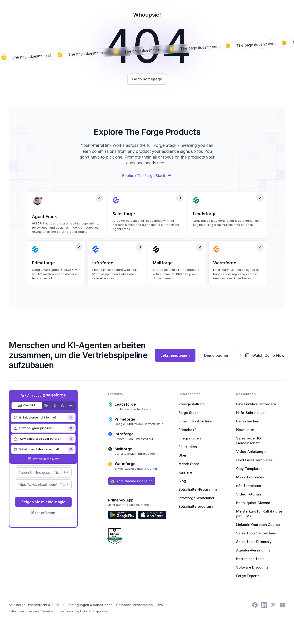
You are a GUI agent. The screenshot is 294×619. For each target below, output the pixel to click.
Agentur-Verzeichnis (253, 550)
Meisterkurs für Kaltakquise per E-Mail (259, 513)
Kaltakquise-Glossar (253, 503)
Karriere (185, 472)
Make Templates (250, 477)
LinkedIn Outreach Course (258, 524)
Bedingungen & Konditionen (90, 605)
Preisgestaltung (191, 404)
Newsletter (245, 429)
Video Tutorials (249, 494)
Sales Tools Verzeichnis (256, 533)
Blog (182, 481)
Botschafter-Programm (197, 489)
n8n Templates (248, 485)
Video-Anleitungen (252, 451)
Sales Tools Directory (254, 541)
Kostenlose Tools (250, 559)
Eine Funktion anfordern (256, 404)
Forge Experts (247, 576)
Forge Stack (188, 412)
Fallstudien (187, 447)
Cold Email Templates (254, 460)
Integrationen (189, 438)
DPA (160, 605)
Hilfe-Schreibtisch (251, 412)
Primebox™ (187, 429)
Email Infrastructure (195, 421)
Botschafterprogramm (196, 506)
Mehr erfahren (43, 513)
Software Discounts (252, 567)
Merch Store (188, 464)
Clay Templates (249, 468)
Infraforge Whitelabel (196, 498)
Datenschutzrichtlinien (134, 605)
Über (182, 455)
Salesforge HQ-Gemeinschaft (249, 440)
